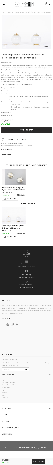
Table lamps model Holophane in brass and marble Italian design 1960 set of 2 (13, 228)
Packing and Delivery (8, 382)
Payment (4, 380)
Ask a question (6, 155)
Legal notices (6, 387)
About (3, 395)
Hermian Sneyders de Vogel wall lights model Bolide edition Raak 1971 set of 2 (13, 190)
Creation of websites (11, 448)
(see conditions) (6, 149)
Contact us (5, 398)
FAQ (3, 390)
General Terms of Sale (9, 385)
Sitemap (4, 393)
